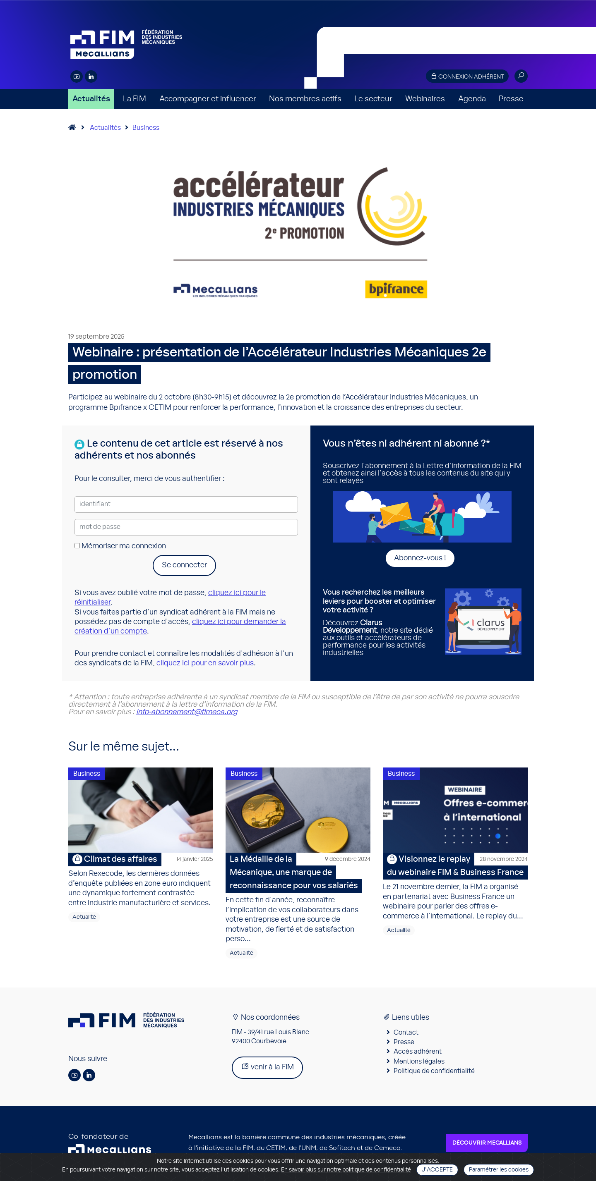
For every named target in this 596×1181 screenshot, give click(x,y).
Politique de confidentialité (434, 1072)
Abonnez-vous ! (420, 558)
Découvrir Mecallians (487, 1145)
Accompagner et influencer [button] (207, 99)
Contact (406, 1033)
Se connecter (184, 565)
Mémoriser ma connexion (120, 546)
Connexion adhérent (467, 76)
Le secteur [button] (373, 99)
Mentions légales (419, 1062)
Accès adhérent (418, 1053)
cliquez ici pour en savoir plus (205, 663)
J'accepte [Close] (437, 1170)
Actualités (91, 99)
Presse (511, 99)
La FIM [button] (134, 99)
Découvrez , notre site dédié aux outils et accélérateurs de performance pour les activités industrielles (381, 622)
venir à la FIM (267, 1068)
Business (145, 127)
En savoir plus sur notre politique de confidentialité (346, 1170)
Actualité (84, 918)
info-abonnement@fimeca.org (186, 712)
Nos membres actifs (305, 99)
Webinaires (425, 99)
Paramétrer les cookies (499, 1170)
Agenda (472, 99)
